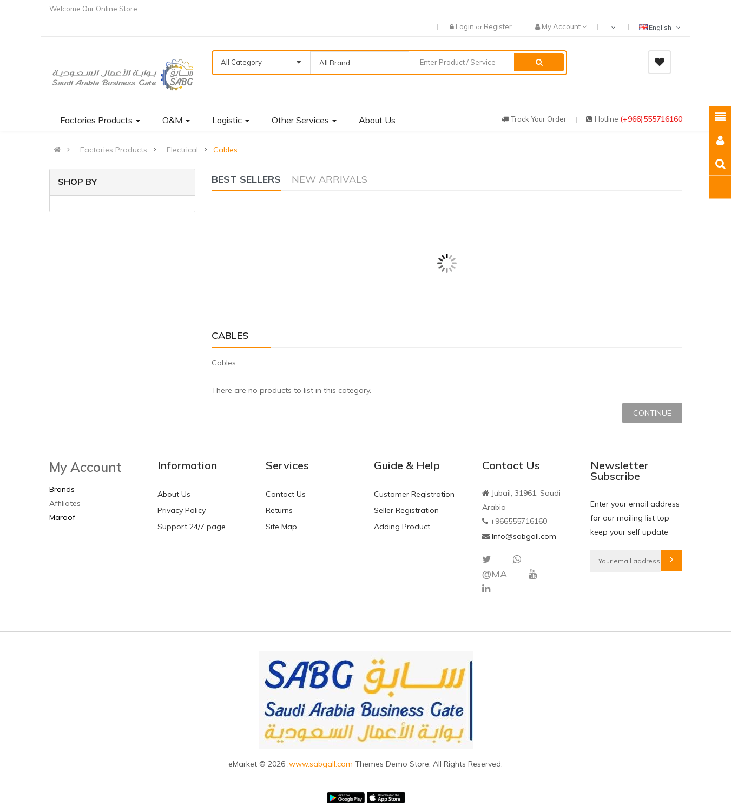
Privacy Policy (181, 510)
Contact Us (286, 494)
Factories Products (113, 150)
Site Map (281, 526)
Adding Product (402, 526)
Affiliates (65, 503)
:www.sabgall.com (321, 764)
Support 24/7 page (191, 526)
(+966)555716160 (651, 119)
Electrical (182, 150)
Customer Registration (414, 494)
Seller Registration (406, 510)
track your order (534, 119)
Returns (279, 510)
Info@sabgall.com (524, 536)
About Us (173, 494)
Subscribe (671, 560)
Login (466, 26)
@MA (494, 574)
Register (498, 26)
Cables (225, 150)
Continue (652, 413)
